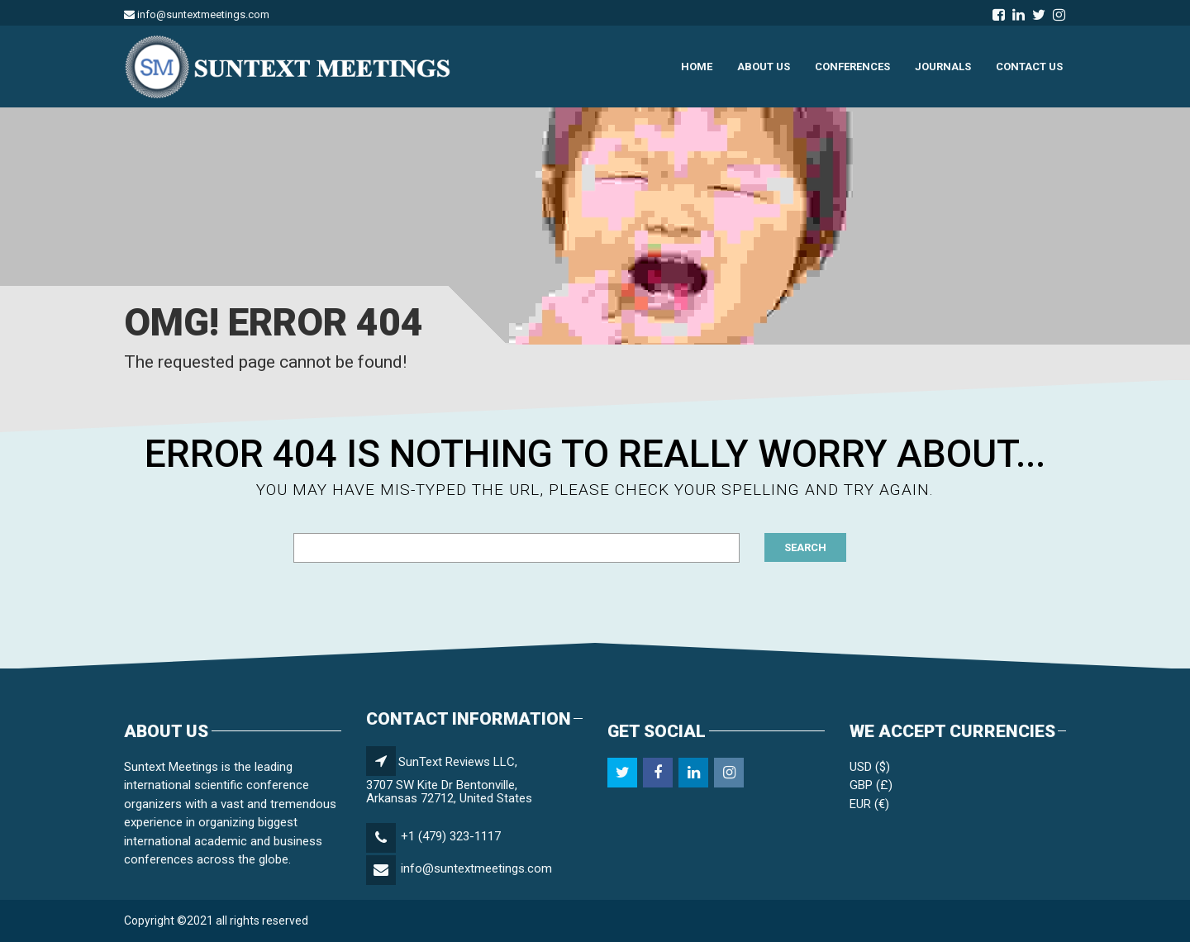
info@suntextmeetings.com (476, 868)
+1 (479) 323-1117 (451, 836)
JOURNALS (943, 66)
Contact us (1029, 66)
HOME (696, 66)
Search (805, 547)
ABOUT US (763, 66)
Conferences (852, 66)
